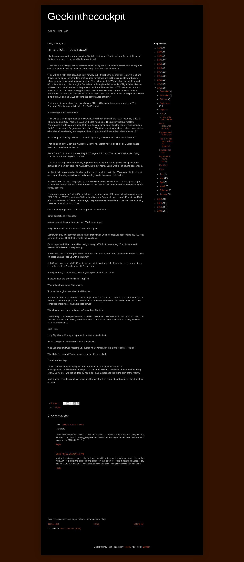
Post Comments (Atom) (70, 529)
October (164, 99)
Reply (58, 444)
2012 (159, 199)
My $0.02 (163, 165)
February (164, 190)
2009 (159, 211)
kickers (127, 547)
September (165, 103)
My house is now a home (164, 159)
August (163, 109)
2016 (159, 76)
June (162, 174)
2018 (159, 68)
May (162, 178)
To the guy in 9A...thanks (165, 118)
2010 (159, 207)
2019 (159, 64)
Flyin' (161, 169)
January (164, 194)
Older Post (138, 524)
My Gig (58, 407)
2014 (159, 84)
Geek (58, 454)
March (163, 186)
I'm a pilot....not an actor (165, 126)
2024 (159, 48)
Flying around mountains (165, 133)
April (162, 182)
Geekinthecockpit (86, 16)
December (165, 91)
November (165, 95)
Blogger (146, 547)
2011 (159, 203)
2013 (159, 88)
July (162, 114)
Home (96, 524)
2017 (159, 72)
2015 (159, 80)
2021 (159, 56)
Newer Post (53, 524)
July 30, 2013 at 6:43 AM (73, 454)
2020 (159, 60)
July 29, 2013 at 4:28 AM (73, 424)
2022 (159, 52)
